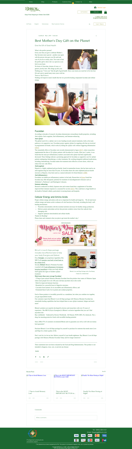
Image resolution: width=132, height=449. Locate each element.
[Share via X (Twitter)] (40, 357)
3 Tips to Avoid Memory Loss (37, 392)
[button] (105, 12)
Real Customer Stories (58, 24)
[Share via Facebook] (35, 357)
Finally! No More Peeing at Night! (92, 392)
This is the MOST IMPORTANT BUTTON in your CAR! (65, 392)
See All (104, 371)
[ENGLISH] (96, 12)
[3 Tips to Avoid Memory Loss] (39, 381)
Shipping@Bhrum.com (99, 432)
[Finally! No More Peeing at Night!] (93, 381)
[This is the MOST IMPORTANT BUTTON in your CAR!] (66, 381)
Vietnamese (45, 24)
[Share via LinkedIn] (44, 357)
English (37, 24)
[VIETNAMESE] (84, 12)
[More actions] (96, 36)
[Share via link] (48, 357)
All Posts (28, 24)
